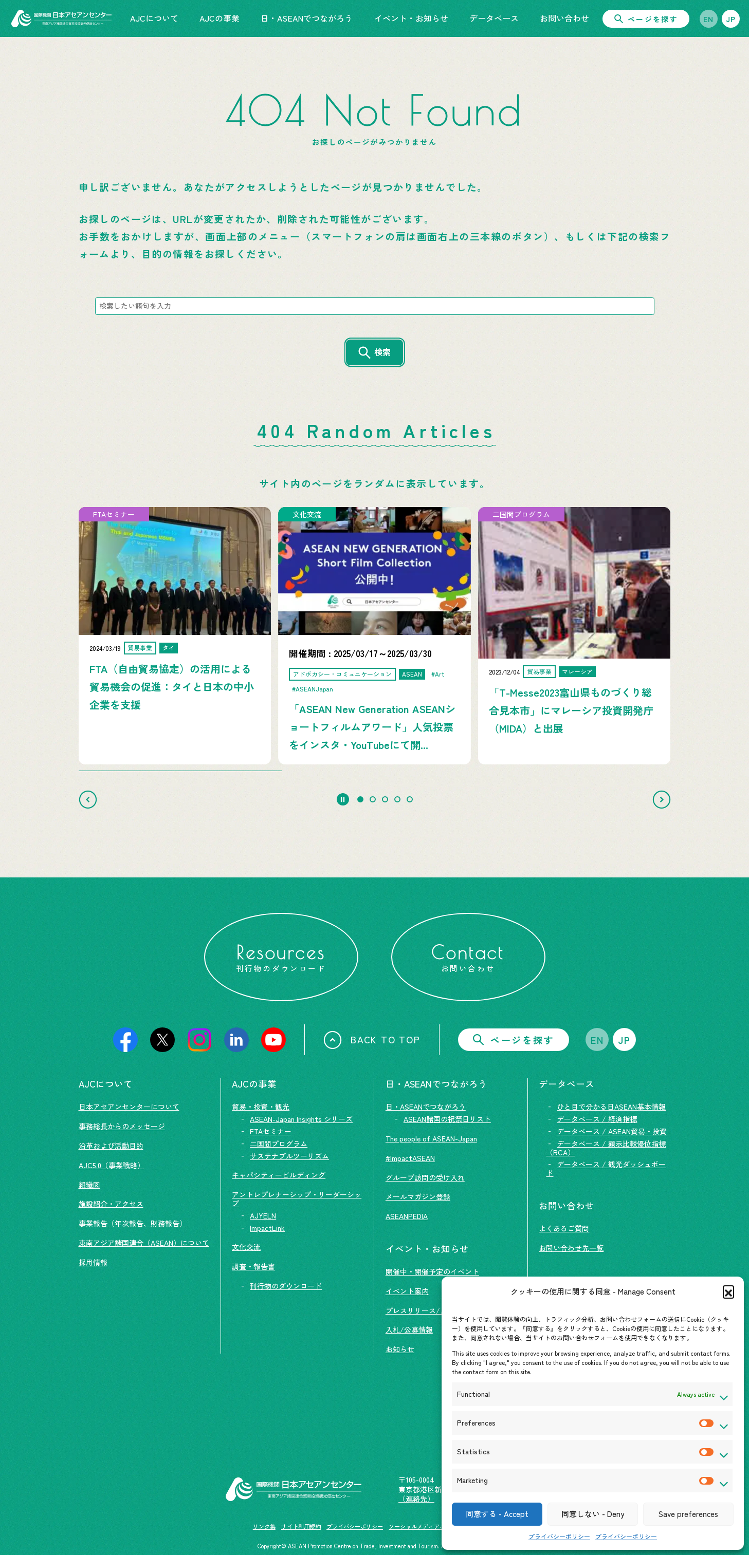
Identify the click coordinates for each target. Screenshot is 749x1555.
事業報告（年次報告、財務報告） (133, 1223)
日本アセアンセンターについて (129, 1106)
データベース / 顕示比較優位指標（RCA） (606, 1147)
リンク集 (264, 1526)
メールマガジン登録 (418, 1196)
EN (708, 19)
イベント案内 (407, 1291)
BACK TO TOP (372, 1040)
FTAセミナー (270, 1131)
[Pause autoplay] (343, 799)
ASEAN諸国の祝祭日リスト (447, 1119)
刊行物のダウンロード (286, 1286)
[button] (728, 1291)
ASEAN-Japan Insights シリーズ (301, 1119)
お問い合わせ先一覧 (571, 1248)
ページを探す (646, 19)
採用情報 (93, 1262)
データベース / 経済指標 (597, 1119)
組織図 (89, 1184)
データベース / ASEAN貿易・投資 (612, 1131)
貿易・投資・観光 (260, 1106)
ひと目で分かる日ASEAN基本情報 (611, 1106)
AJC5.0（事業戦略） (111, 1165)
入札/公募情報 (409, 1329)
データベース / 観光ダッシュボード (606, 1168)
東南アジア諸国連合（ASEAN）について (144, 1243)
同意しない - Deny (592, 1513)
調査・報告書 (253, 1266)
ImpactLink (267, 1228)
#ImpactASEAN (410, 1158)
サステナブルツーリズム (289, 1156)
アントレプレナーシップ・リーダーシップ (296, 1198)
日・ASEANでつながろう (426, 1106)
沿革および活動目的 (111, 1145)
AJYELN (263, 1215)
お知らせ (400, 1349)
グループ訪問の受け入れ (425, 1177)
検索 (382, 352)
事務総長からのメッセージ (122, 1126)
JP (731, 19)
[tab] (360, 799)
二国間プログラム (278, 1143)
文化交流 (246, 1247)
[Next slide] (661, 799)
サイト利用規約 (301, 1526)
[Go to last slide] (88, 799)
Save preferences (688, 1513)
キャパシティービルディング (278, 1175)
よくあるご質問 (564, 1228)
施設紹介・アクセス (111, 1203)
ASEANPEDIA (407, 1216)
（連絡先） (416, 1498)
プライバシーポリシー (559, 1536)
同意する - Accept (497, 1513)
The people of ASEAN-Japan (431, 1138)
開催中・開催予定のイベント (432, 1271)
